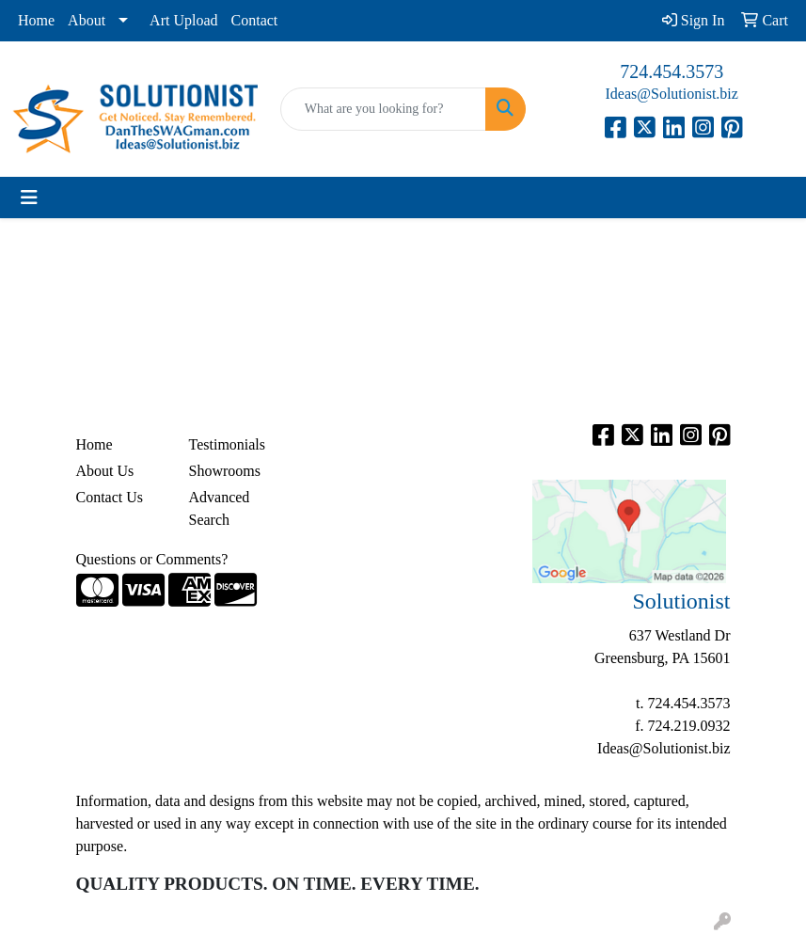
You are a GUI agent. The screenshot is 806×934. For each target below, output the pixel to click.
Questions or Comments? (152, 559)
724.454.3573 (671, 71)
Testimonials (227, 444)
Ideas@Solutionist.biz (671, 94)
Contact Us (110, 497)
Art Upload (183, 20)
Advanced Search (219, 508)
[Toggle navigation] (29, 197)
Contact (254, 20)
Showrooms (225, 471)
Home (36, 20)
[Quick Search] (383, 109)
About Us (105, 471)
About (86, 20)
